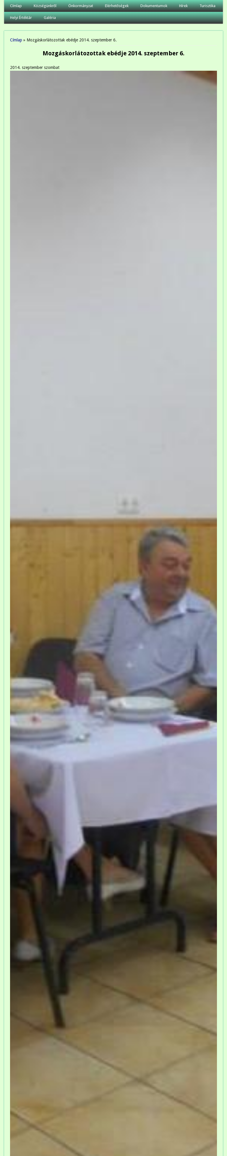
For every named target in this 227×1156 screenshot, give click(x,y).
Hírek (183, 6)
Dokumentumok (153, 6)
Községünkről (45, 6)
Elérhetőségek (117, 6)
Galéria (50, 17)
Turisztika (207, 6)
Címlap (16, 6)
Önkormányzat (80, 6)
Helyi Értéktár (21, 17)
